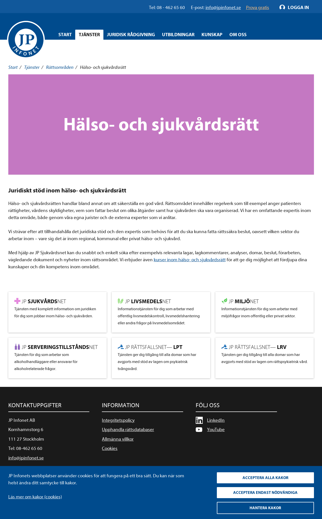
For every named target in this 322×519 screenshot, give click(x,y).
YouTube (216, 429)
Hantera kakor (265, 508)
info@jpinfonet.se (26, 458)
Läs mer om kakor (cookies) (35, 497)
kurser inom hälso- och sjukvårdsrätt (190, 260)
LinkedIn (216, 420)
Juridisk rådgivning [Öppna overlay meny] (131, 34)
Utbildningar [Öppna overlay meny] (178, 34)
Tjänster (31, 67)
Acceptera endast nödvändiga (265, 492)
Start (65, 34)
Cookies (109, 448)
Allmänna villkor (118, 439)
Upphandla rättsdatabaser (128, 429)
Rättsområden (59, 67)
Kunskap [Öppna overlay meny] (212, 34)
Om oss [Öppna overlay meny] (238, 34)
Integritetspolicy (118, 420)
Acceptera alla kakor (265, 478)
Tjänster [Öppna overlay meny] (89, 34)
